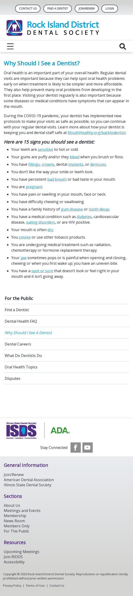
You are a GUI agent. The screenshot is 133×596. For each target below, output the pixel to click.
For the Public (19, 298)
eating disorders (40, 222)
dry (50, 229)
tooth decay (99, 209)
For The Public (16, 531)
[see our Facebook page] (75, 447)
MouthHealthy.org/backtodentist (97, 132)
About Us (12, 505)
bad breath (57, 179)
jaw (23, 257)
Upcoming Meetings (21, 551)
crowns (48, 164)
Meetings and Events (22, 510)
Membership (15, 515)
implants (75, 164)
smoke (25, 237)
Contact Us (28, 9)
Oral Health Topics (21, 367)
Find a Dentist (17, 309)
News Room (14, 520)
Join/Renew (87, 9)
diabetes (84, 216)
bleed (74, 156)
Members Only (17, 526)
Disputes (12, 378)
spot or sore (42, 270)
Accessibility (14, 561)
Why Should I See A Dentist (28, 332)
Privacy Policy (12, 585)
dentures (98, 164)
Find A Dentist (57, 9)
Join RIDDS (13, 556)
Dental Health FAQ (21, 321)
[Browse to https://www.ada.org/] (66, 430)
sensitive (45, 149)
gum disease (72, 209)
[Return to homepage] (66, 28)
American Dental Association (29, 479)
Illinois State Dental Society (27, 484)
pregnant (34, 186)
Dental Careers (18, 344)
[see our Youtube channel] (87, 447)
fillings (34, 164)
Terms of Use (35, 585)
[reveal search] (122, 46)
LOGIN (109, 9)
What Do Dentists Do (23, 355)
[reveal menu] (10, 46)
